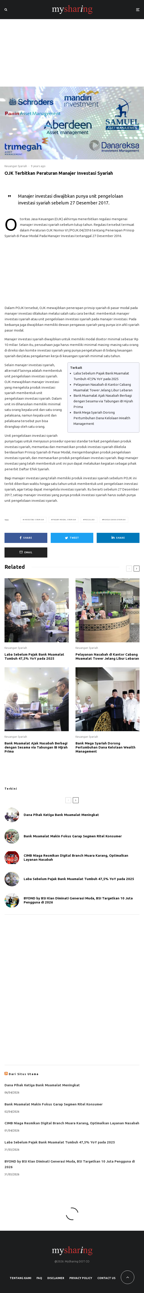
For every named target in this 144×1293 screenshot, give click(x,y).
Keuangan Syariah (16, 166)
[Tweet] (72, 538)
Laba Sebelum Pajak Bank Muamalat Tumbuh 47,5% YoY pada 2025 (34, 656)
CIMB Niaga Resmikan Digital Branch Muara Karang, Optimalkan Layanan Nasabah (76, 858)
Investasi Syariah (34, 520)
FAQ (39, 1278)
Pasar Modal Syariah (64, 520)
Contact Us (106, 1278)
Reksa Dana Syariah (114, 520)
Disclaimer (55, 1278)
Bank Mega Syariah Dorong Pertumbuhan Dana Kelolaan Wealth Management (101, 418)
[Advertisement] (72, 52)
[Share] (26, 538)
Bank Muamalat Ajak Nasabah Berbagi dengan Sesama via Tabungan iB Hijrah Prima (103, 401)
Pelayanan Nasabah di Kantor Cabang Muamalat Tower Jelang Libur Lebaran (107, 656)
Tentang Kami (20, 1278)
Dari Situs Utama (24, 1074)
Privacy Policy (80, 1278)
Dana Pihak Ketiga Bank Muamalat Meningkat (61, 815)
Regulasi (90, 520)
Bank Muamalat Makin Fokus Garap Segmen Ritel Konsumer (73, 836)
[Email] (26, 552)
